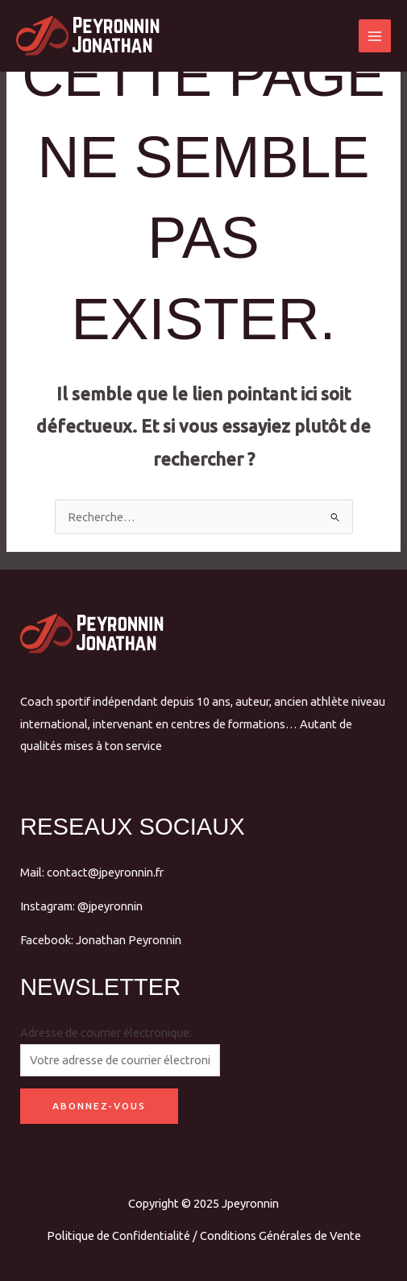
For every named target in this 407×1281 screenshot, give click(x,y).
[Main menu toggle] (375, 35)
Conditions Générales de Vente (280, 1235)
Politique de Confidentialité (118, 1235)
